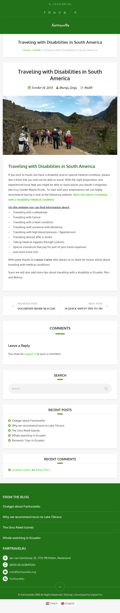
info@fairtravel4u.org (23, 572)
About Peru (42, 470)
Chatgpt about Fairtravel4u (28, 420)
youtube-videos (21, 470)
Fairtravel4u (60, 25)
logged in (30, 354)
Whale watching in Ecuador (29, 435)
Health (37, 50)
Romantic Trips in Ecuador (28, 440)
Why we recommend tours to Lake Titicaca (38, 425)
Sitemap (68, 594)
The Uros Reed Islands (26, 430)
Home (26, 50)
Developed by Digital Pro (88, 594)
